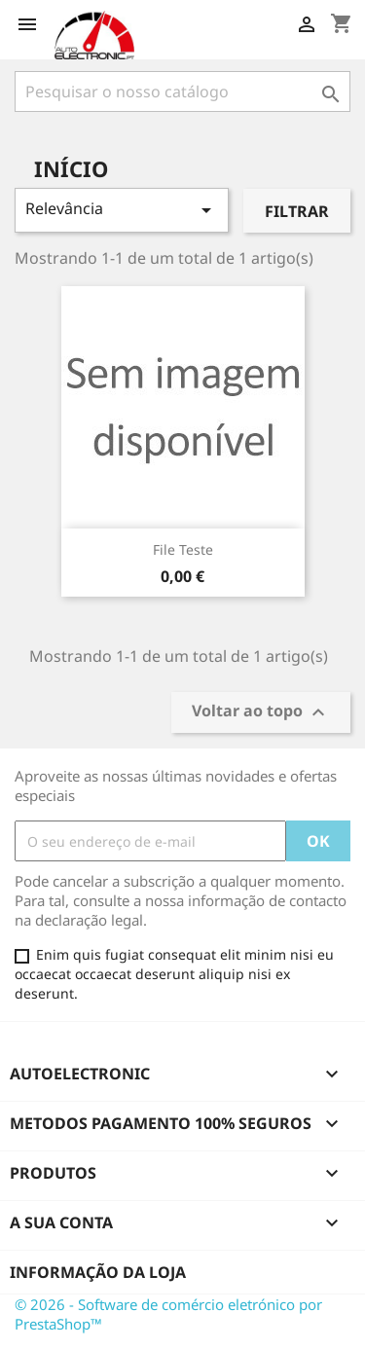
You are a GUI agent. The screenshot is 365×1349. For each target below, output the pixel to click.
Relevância (121, 210)
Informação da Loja (98, 1272)
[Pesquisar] (182, 91)
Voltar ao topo (261, 713)
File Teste (183, 549)
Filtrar (297, 211)
